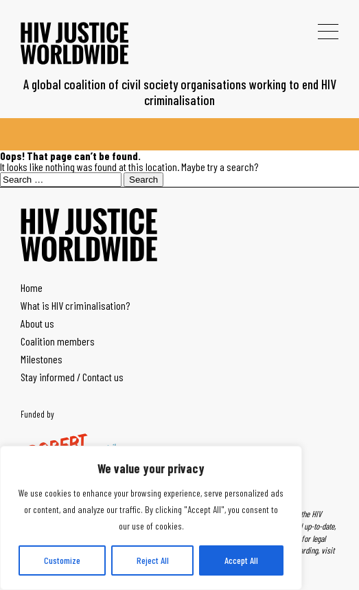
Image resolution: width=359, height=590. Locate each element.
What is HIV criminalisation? (75, 305)
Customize (62, 560)
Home (32, 287)
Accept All (241, 560)
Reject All (153, 560)
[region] (151, 518)
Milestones (41, 358)
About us (37, 323)
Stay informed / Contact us (72, 376)
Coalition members (58, 341)
